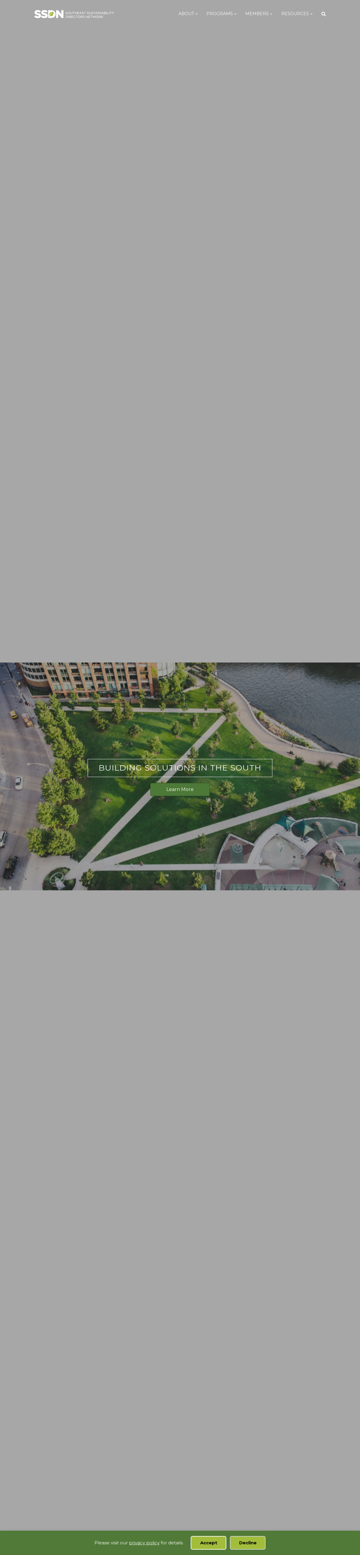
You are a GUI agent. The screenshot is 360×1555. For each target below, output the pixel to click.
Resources (301, 13)
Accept (208, 1543)
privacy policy (144, 1543)
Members (262, 13)
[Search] (327, 14)
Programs (225, 13)
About (192, 13)
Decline (248, 1543)
